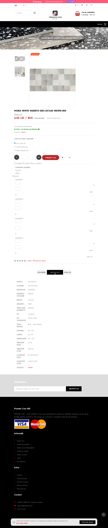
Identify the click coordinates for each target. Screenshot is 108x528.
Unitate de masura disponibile (23, 139)
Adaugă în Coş (50, 157)
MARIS (23, 132)
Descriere (42, 272)
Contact (19, 475)
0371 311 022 (21, 509)
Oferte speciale (22, 478)
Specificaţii (55, 272)
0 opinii (28, 261)
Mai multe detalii (22, 523)
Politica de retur (22, 455)
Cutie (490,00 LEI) (21, 147)
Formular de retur (22, 482)
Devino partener (22, 485)
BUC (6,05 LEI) (20, 143)
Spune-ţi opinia (39, 261)
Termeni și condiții (22, 451)
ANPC (19, 458)
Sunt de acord (87, 522)
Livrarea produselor (23, 444)
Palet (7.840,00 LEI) (21, 150)
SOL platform (21, 461)
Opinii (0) (67, 272)
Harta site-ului (21, 489)
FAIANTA (31, 38)
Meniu (99, 24)
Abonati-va (74, 389)
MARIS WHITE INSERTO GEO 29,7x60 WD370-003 (62, 38)
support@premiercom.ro (25, 506)
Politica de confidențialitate (25, 448)
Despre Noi (20, 441)
